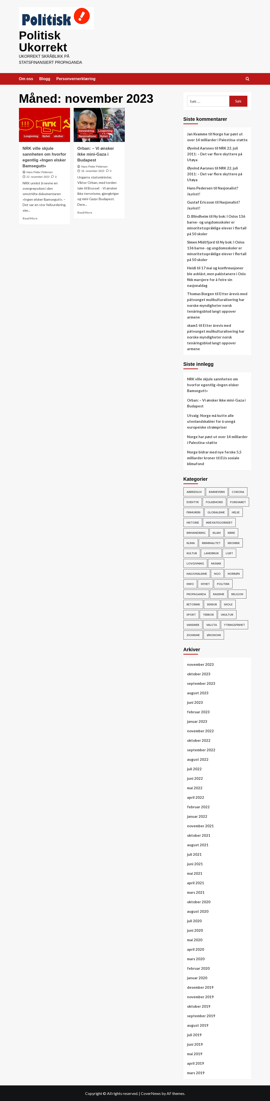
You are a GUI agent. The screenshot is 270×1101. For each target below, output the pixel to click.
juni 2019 (195, 1044)
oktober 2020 (198, 901)
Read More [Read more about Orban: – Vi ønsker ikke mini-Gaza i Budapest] (84, 212)
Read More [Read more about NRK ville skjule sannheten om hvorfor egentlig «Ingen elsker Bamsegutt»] (30, 218)
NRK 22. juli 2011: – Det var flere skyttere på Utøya (214, 153)
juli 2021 (194, 854)
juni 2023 (195, 702)
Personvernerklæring (76, 78)
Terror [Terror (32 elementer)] (208, 614)
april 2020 (195, 949)
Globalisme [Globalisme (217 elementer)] (216, 511)
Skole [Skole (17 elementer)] (228, 603)
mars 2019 (196, 1072)
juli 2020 (194, 920)
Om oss (26, 78)
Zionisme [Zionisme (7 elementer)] (193, 634)
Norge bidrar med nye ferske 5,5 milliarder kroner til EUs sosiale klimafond (214, 457)
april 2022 (195, 797)
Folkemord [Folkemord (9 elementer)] (214, 501)
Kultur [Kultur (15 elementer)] (192, 552)
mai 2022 (194, 787)
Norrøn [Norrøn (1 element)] (234, 573)
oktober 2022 (198, 740)
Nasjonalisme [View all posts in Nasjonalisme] (87, 135)
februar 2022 (198, 806)
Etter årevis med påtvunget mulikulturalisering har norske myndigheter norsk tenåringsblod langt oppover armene (217, 305)
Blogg (44, 78)
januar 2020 (197, 977)
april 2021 (195, 882)
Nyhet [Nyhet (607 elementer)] (205, 583)
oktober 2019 (198, 1006)
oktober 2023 (198, 673)
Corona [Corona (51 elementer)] (238, 491)
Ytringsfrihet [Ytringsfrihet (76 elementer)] (234, 624)
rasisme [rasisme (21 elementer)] (218, 593)
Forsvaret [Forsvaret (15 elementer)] (238, 501)
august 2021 (197, 844)
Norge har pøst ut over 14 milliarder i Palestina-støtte (217, 439)
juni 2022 (195, 778)
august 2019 (197, 1025)
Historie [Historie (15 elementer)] (193, 522)
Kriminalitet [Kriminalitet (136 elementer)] (211, 542)
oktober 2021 (198, 835)
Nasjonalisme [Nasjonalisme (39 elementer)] (197, 573)
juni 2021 (195, 863)
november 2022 (200, 730)
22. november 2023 (38, 176)
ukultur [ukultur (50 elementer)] (227, 614)
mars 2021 (196, 892)
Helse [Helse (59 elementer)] (236, 511)
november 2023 (200, 664)
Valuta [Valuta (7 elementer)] (211, 624)
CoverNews (151, 1093)
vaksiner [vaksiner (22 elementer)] (193, 624)
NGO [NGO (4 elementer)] (217, 573)
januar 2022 (197, 816)
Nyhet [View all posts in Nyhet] (46, 135)
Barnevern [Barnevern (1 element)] (217, 491)
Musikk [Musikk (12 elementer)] (216, 563)
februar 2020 (198, 968)
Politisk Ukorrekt (43, 41)
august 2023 (197, 692)
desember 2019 (200, 987)
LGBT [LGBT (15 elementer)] (229, 552)
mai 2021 (194, 873)
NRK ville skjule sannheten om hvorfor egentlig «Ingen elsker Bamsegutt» (213, 384)
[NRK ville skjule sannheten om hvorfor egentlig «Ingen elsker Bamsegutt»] (44, 124)
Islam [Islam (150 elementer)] (217, 532)
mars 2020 (196, 958)
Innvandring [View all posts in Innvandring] (86, 130)
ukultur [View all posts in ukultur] (58, 135)
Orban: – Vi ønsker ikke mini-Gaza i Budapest (95, 154)
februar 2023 (198, 711)
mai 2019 (194, 1053)
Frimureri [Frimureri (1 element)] (193, 511)
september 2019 (201, 1015)
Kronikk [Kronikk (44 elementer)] (234, 542)
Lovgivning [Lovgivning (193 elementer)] (195, 563)
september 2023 (201, 683)
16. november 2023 (92, 170)
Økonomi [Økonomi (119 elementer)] (214, 634)
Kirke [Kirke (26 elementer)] (231, 532)
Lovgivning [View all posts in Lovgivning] (31, 135)
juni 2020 (195, 930)
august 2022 (197, 759)
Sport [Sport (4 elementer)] (191, 614)
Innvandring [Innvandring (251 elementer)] (196, 532)
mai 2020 (194, 939)
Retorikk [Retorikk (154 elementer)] (193, 603)
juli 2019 (194, 1034)
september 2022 (201, 749)
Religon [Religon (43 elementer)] (237, 593)
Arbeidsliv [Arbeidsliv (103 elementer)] (194, 491)
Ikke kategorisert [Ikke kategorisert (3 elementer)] (219, 522)
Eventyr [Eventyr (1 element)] (193, 501)
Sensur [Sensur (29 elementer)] (212, 603)
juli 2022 (194, 768)
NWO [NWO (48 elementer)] (190, 583)
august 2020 (197, 911)
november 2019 (200, 996)
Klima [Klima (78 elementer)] (191, 542)
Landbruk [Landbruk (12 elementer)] (211, 552)
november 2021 (200, 825)
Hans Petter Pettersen (40, 171)
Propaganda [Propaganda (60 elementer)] (196, 593)
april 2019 (195, 1063)
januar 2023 (197, 721)
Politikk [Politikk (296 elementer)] (223, 583)
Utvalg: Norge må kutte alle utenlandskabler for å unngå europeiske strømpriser (211, 421)
